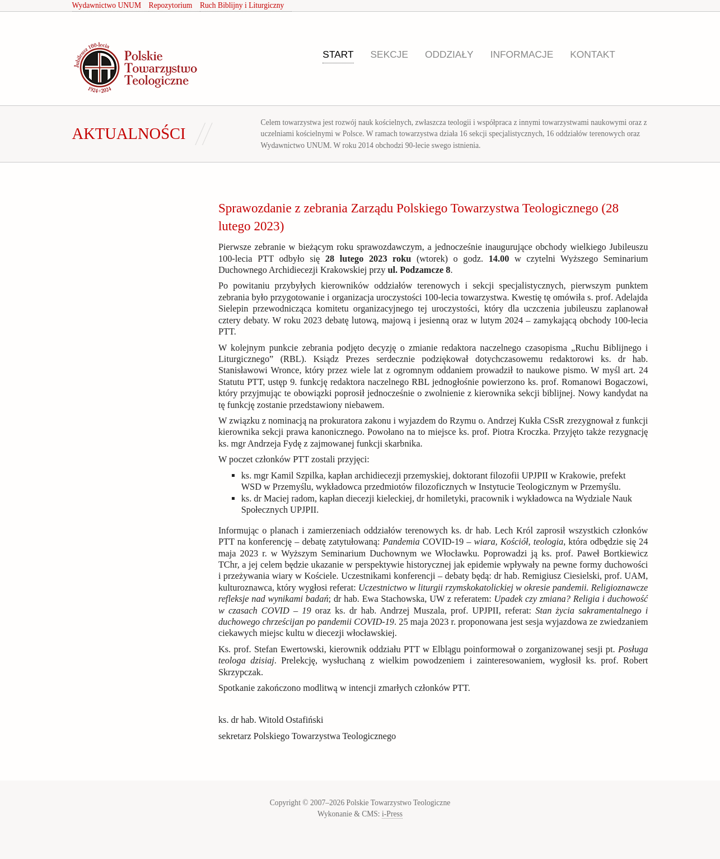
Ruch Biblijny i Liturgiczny (242, 5)
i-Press (392, 814)
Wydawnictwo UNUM (106, 5)
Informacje (522, 54)
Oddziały (449, 54)
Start (337, 54)
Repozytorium (171, 5)
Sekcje (389, 54)
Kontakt (592, 54)
